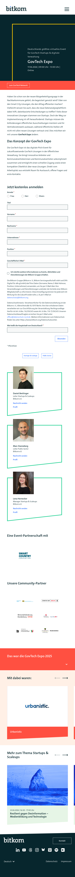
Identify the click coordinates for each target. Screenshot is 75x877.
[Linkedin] (18, 851)
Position (10, 249)
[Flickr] (63, 851)
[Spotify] (57, 851)
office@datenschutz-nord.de (18, 317)
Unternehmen (13, 237)
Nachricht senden (20, 403)
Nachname (11, 226)
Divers (41, 196)
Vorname (11, 214)
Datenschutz (51, 861)
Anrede (10, 192)
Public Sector (47, 356)
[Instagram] (37, 851)
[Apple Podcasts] (50, 851)
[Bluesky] (44, 851)
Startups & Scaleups (30, 356)
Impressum (66, 861)
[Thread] (31, 851)
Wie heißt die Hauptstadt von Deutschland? (25, 325)
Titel (9, 202)
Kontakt (62, 841)
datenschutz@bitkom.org (17, 297)
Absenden (61, 338)
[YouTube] (24, 851)
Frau (12, 196)
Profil (15, 407)
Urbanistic (16, 731)
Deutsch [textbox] (7, 861)
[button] (65, 678)
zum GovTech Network (18, 85)
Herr (26, 196)
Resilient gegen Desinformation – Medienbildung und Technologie (29, 815)
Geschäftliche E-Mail (15, 261)
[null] (37, 192)
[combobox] (9, 861)
